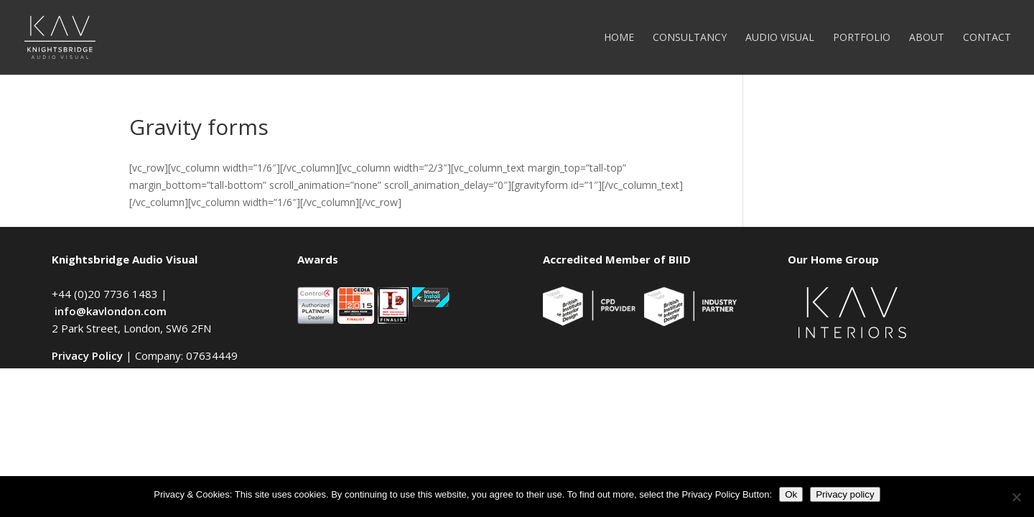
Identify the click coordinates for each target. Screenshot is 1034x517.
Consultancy (690, 38)
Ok (791, 494)
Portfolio (861, 38)
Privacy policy (845, 494)
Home (619, 38)
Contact (987, 38)
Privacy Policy (87, 355)
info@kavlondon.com (111, 311)
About (926, 38)
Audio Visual (779, 38)
